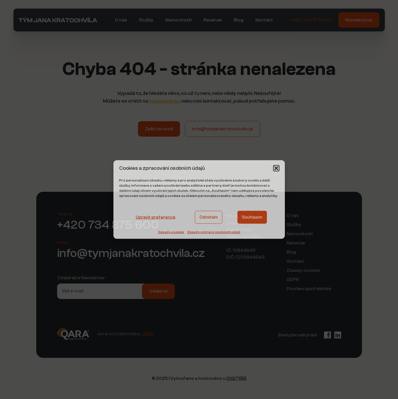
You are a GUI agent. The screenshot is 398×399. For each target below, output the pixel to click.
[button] (276, 168)
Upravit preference (155, 217)
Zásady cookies (171, 232)
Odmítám (208, 217)
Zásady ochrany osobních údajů (213, 232)
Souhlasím (252, 217)
